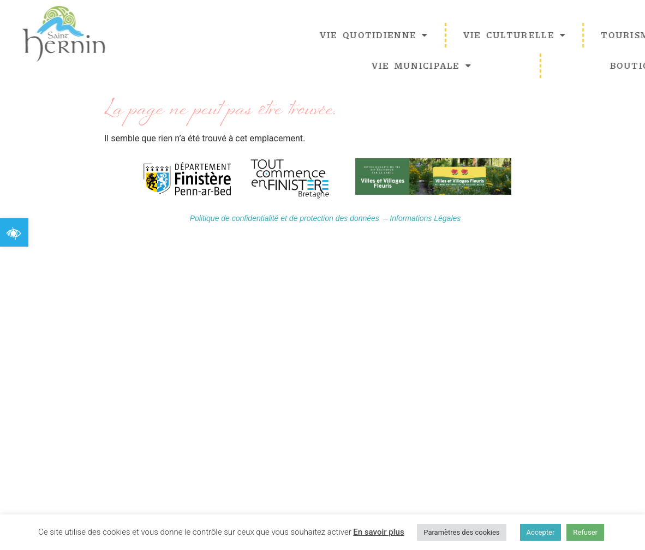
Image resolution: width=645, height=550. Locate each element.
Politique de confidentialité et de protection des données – (290, 218)
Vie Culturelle (555, 35)
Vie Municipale (462, 65)
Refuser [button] (585, 532)
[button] (14, 232)
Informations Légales (425, 218)
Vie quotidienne (414, 35)
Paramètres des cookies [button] (461, 532)
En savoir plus (378, 532)
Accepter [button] (541, 532)
